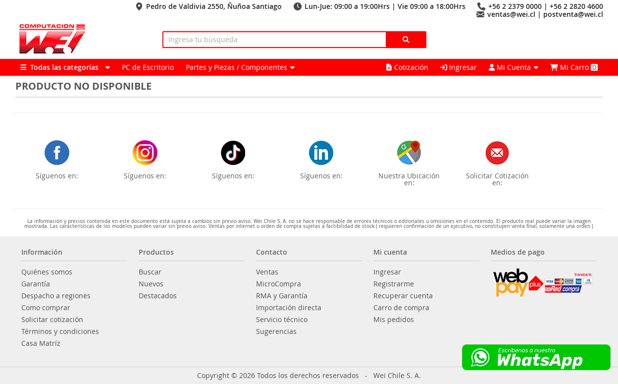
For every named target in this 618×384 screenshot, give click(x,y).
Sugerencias (276, 331)
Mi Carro (574, 67)
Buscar (150, 272)
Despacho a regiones (56, 295)
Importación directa (288, 307)
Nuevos (151, 283)
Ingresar (458, 67)
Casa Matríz (40, 343)
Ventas (267, 272)
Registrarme (393, 283)
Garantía (35, 283)
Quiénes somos (46, 272)
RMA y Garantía (282, 295)
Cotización (407, 67)
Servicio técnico (282, 319)
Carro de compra (401, 307)
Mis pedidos (393, 319)
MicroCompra (278, 283)
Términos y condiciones (60, 331)
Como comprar (45, 307)
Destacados (158, 295)
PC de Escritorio (148, 67)
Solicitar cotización (52, 319)
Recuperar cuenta (403, 295)
